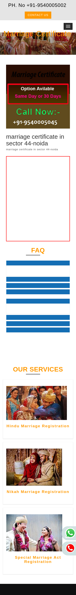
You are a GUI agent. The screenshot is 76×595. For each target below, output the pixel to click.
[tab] (38, 263)
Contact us (38, 15)
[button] (38, 263)
